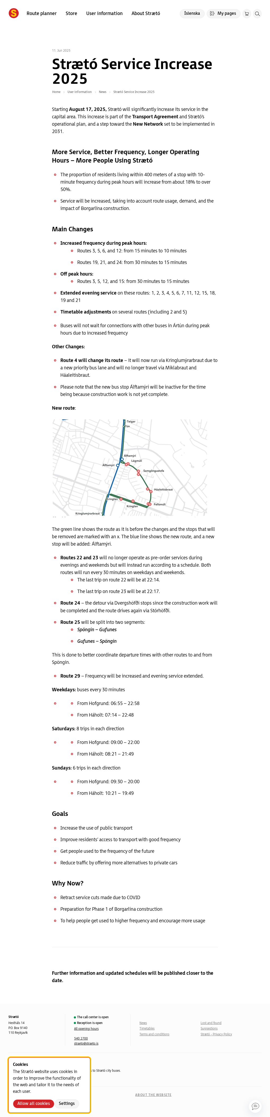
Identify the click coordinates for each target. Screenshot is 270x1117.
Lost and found (211, 1023)
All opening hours (86, 1029)
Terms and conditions (154, 1034)
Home (56, 92)
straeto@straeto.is (86, 1044)
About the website (153, 1095)
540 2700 (81, 1039)
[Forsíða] (13, 13)
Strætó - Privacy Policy (216, 1034)
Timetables (147, 1029)
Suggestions (209, 1029)
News (143, 1023)
